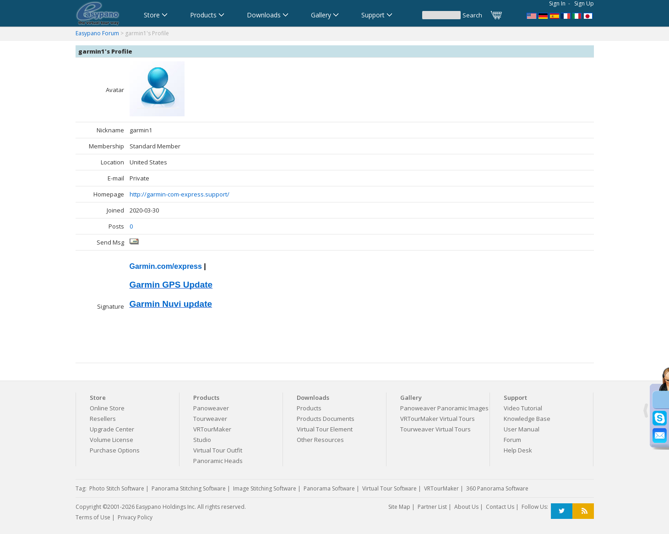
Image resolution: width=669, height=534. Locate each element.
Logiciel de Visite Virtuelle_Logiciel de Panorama (566, 15)
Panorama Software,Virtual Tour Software (532, 15)
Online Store (107, 408)
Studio (202, 440)
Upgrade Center (112, 429)
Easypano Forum (97, 33)
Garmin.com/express (166, 266)
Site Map (399, 507)
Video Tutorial (523, 408)
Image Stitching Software (264, 488)
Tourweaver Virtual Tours (435, 429)
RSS (583, 511)
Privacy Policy (135, 517)
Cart (497, 15)
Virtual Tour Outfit (217, 450)
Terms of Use (93, 517)
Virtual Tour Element (325, 429)
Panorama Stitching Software (189, 488)
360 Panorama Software (497, 488)
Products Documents (325, 418)
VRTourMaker (212, 429)
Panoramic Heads (218, 461)
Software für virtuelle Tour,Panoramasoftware (543, 15)
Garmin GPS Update (171, 284)
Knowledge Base (527, 418)
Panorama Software (329, 488)
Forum (512, 440)
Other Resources (320, 440)
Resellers (103, 418)
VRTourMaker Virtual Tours (437, 418)
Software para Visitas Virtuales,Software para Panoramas (554, 15)
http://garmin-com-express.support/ (179, 194)
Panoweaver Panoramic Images (444, 408)
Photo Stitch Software (116, 488)
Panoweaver (211, 408)
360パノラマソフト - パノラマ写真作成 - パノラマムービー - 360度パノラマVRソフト (589, 15)
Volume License (111, 440)
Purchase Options (115, 450)
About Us (466, 507)
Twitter (561, 511)
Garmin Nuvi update (171, 304)
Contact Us (500, 507)
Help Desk (518, 450)
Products (309, 408)
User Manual (521, 429)
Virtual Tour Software (389, 488)
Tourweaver (210, 418)
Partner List (432, 507)
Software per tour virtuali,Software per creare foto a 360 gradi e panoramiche (577, 15)
